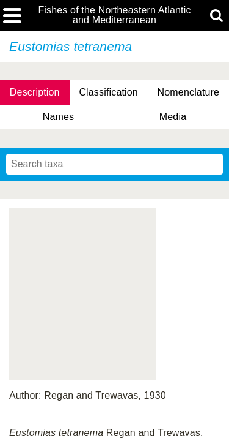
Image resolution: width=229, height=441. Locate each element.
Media (172, 116)
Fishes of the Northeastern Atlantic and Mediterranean (114, 15)
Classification (108, 92)
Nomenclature (189, 92)
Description (35, 92)
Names (58, 116)
